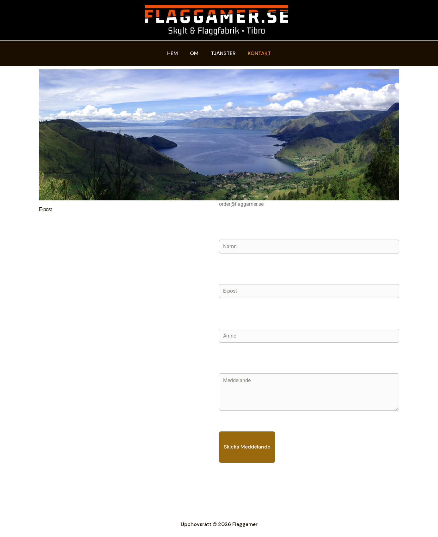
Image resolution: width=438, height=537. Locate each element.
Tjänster (222, 53)
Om (195, 53)
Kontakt (256, 53)
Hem (175, 53)
